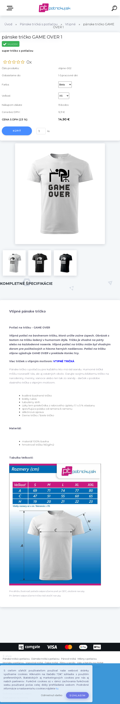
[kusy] (41, 131)
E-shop (10, 8)
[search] (115, 9)
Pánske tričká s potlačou (39, 24)
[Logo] (54, 8)
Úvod (8, 24)
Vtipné (70, 24)
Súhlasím (77, 695)
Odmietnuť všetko (51, 695)
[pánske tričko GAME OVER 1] (60, 144)
